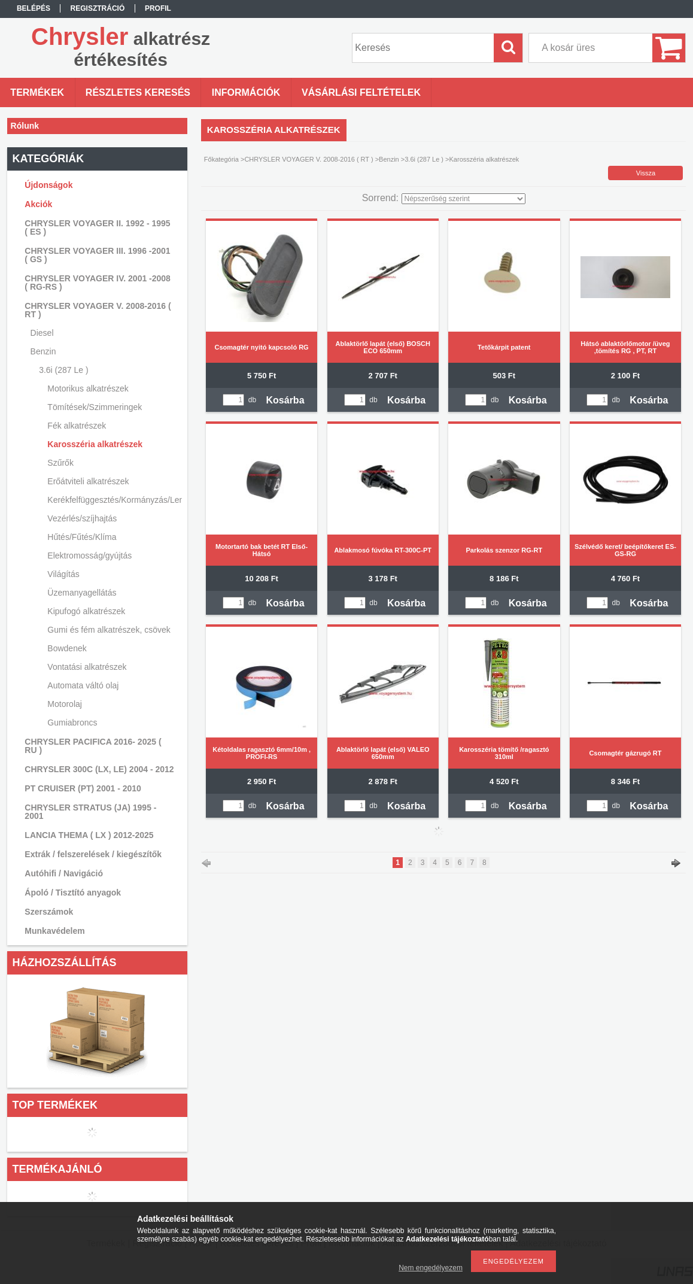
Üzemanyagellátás (81, 592)
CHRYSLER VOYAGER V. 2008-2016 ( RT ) (308, 159)
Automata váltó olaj (82, 685)
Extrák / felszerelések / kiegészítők (93, 854)
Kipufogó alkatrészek (86, 611)
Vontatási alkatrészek (86, 667)
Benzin (389, 159)
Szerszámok (49, 911)
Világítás (63, 574)
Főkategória (221, 159)
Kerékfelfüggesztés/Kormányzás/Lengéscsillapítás (112, 500)
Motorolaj (64, 704)
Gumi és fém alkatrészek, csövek (108, 630)
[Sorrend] (463, 198)
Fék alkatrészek (76, 425)
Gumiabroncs (72, 722)
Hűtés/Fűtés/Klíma (81, 537)
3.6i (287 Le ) (424, 159)
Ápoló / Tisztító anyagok (73, 892)
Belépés (33, 8)
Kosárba (285, 400)
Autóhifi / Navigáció (64, 873)
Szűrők (60, 463)
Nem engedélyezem (431, 1268)
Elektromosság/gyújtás (89, 555)
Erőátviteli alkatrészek (88, 481)
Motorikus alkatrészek (87, 388)
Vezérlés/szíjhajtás (82, 518)
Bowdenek (66, 648)
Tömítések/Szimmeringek (94, 407)
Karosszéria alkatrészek (94, 444)
